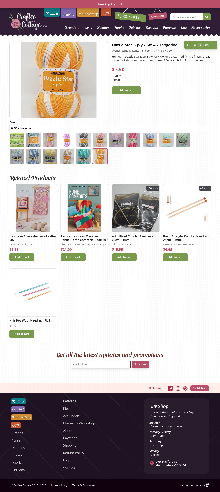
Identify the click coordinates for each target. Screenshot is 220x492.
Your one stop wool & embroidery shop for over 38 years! (171, 414)
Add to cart (126, 90)
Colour (13, 122)
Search (207, 16)
